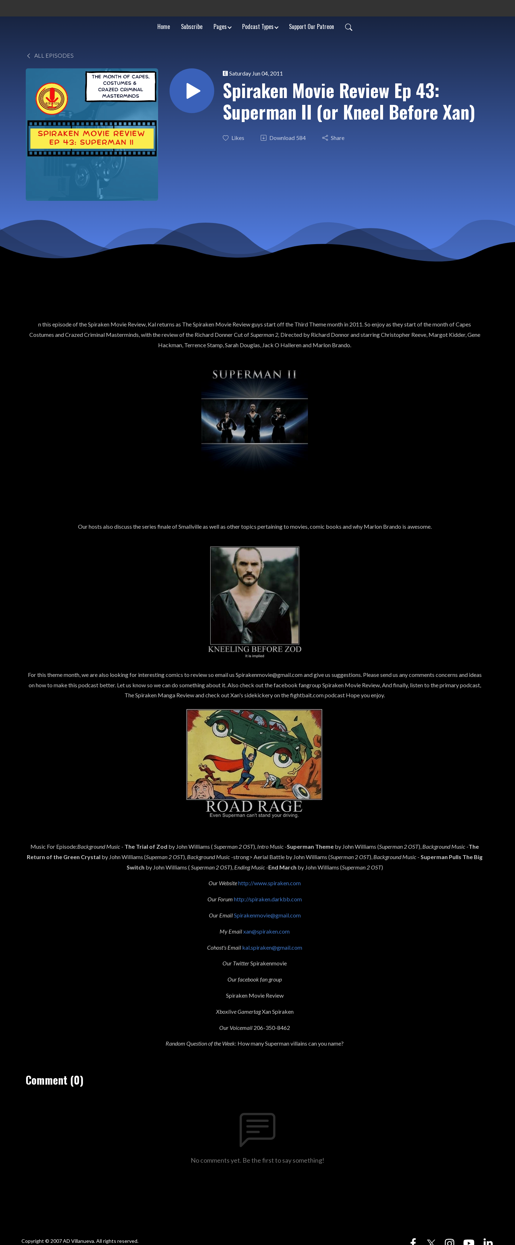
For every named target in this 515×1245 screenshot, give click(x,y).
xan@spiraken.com (266, 931)
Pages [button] (220, 26)
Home (163, 26)
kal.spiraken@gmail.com (272, 947)
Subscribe (191, 26)
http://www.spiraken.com (269, 883)
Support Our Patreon (311, 26)
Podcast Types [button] (258, 26)
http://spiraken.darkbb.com (268, 899)
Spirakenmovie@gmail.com (267, 915)
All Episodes (50, 55)
